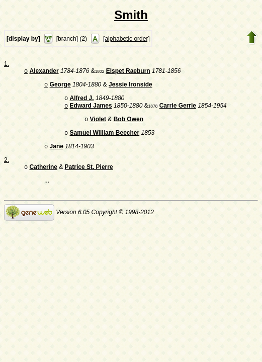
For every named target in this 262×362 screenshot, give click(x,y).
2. (6, 166)
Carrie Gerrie (177, 109)
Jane (56, 153)
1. (6, 63)
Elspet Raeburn (128, 71)
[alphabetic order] (126, 38)
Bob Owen (128, 124)
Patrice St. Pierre (89, 174)
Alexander (44, 71)
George (60, 86)
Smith (131, 15)
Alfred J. (82, 101)
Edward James (91, 109)
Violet (98, 124)
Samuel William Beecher (105, 138)
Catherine (43, 174)
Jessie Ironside (130, 86)
